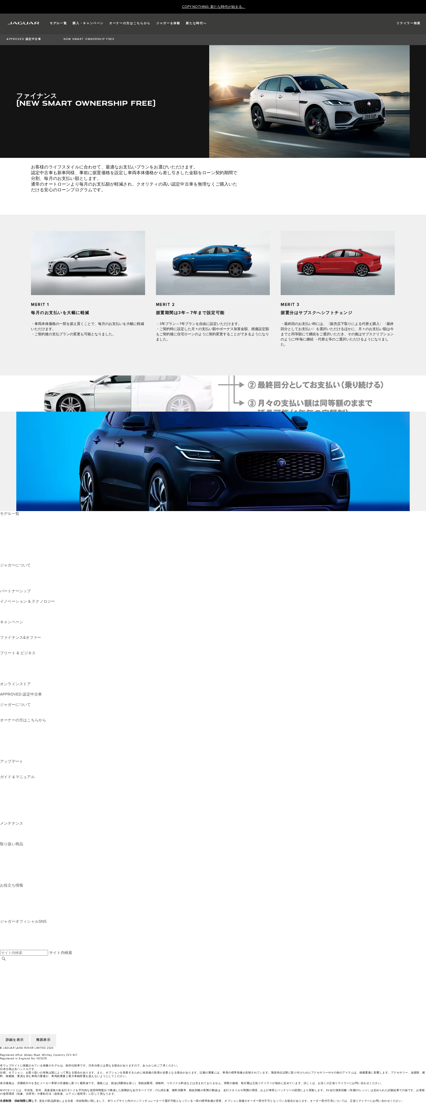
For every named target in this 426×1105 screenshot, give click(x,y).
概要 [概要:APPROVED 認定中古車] (4, 699)
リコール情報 (11, 746)
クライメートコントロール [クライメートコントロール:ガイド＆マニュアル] (23, 802)
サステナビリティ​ (15, 715)
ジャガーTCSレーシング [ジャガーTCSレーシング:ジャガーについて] (21, 575)
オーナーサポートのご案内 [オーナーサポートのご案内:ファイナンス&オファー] (23, 648)
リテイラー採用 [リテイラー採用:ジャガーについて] (13, 580)
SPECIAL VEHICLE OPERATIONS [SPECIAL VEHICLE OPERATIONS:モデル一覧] (30, 549)
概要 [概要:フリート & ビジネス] (4, 658)
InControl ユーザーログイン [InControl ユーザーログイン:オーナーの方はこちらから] (24, 735)
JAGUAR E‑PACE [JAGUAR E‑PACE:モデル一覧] (15, 524)
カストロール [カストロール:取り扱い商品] (11, 870)
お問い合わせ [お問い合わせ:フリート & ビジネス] (11, 679)
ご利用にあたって (15, 974)
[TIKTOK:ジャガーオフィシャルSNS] (9, 931)
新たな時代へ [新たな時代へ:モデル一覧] (11, 560)
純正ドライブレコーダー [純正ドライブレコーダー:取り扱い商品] (21, 854)
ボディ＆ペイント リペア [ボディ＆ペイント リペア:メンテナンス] (21, 839)
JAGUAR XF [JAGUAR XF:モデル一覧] (11, 544)
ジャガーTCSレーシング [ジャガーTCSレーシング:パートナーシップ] (21, 596)
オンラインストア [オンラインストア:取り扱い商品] (15, 880)
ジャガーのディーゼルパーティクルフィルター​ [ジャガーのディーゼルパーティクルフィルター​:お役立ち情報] (40, 901)
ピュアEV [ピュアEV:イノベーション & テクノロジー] (8, 611)
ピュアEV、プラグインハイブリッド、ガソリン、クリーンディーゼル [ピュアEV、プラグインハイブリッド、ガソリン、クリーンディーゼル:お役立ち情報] (60, 895)
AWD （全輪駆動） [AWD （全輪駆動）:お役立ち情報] (16, 911)
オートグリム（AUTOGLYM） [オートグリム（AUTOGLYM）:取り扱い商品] (26, 859)
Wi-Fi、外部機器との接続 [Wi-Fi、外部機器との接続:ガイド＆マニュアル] (22, 813)
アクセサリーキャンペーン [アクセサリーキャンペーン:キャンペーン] (23, 632)
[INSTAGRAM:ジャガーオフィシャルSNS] (13, 926)
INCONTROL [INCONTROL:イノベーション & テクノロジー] (11, 606)
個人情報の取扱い (15, 980)
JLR (3, 710)
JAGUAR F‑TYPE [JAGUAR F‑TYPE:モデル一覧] (15, 534)
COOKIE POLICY (15, 985)
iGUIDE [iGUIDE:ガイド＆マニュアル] (6, 818)
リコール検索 (11, 751)
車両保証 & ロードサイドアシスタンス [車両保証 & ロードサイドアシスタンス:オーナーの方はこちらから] (33, 740)
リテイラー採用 (13, 969)
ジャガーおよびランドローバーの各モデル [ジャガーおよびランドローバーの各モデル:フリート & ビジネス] (36, 663)
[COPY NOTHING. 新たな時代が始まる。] (214, 7)
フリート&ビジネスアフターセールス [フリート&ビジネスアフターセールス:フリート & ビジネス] (32, 673)
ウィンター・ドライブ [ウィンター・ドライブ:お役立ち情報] (19, 906)
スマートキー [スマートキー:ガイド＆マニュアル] (11, 797)
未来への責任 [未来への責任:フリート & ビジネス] (11, 668)
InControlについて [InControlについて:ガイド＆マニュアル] (15, 792)
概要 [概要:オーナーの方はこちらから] (4, 725)
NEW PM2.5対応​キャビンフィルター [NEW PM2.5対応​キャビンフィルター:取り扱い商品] (32, 864)
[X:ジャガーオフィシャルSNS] (4, 947)
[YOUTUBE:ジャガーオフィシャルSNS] (11, 937)
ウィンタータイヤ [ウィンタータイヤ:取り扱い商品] (15, 875)
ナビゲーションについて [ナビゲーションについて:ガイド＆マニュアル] (21, 787)
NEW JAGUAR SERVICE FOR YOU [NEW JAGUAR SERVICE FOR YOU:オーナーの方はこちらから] (31, 730)
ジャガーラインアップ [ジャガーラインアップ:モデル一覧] (19, 555)
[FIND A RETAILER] (403, 23)
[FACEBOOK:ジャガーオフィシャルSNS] (13, 942)
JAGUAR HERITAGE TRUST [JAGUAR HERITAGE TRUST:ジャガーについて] (25, 586)
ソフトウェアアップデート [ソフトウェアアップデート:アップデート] (23, 771)
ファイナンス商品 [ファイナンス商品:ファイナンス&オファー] (15, 642)
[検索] (4, 959)
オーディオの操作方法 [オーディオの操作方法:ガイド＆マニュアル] (19, 808)
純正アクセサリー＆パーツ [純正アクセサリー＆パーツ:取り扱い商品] (23, 849)
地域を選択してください (21, 964)
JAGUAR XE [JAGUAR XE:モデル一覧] (11, 539)
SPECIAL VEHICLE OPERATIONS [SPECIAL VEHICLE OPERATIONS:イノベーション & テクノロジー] (30, 617)
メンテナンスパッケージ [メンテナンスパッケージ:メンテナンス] (21, 828)
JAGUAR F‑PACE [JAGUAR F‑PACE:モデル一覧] (15, 518)
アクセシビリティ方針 (19, 995)
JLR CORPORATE (16, 990)
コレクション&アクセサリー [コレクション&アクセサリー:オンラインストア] (24, 689)
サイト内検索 (60, 952)
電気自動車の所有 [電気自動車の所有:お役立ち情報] (15, 916)
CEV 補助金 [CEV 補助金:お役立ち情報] (10, 890)
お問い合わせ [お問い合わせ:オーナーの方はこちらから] (11, 756)
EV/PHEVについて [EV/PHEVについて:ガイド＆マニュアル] (16, 782)
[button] (58, 23)
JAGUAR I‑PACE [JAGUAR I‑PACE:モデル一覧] (15, 529)
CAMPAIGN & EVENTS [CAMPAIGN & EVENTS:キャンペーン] (20, 627)
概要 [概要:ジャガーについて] (4, 570)
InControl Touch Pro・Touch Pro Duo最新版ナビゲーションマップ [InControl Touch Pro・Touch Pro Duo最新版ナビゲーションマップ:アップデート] (57, 766)
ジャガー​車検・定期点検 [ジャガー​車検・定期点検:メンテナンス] (21, 833)
